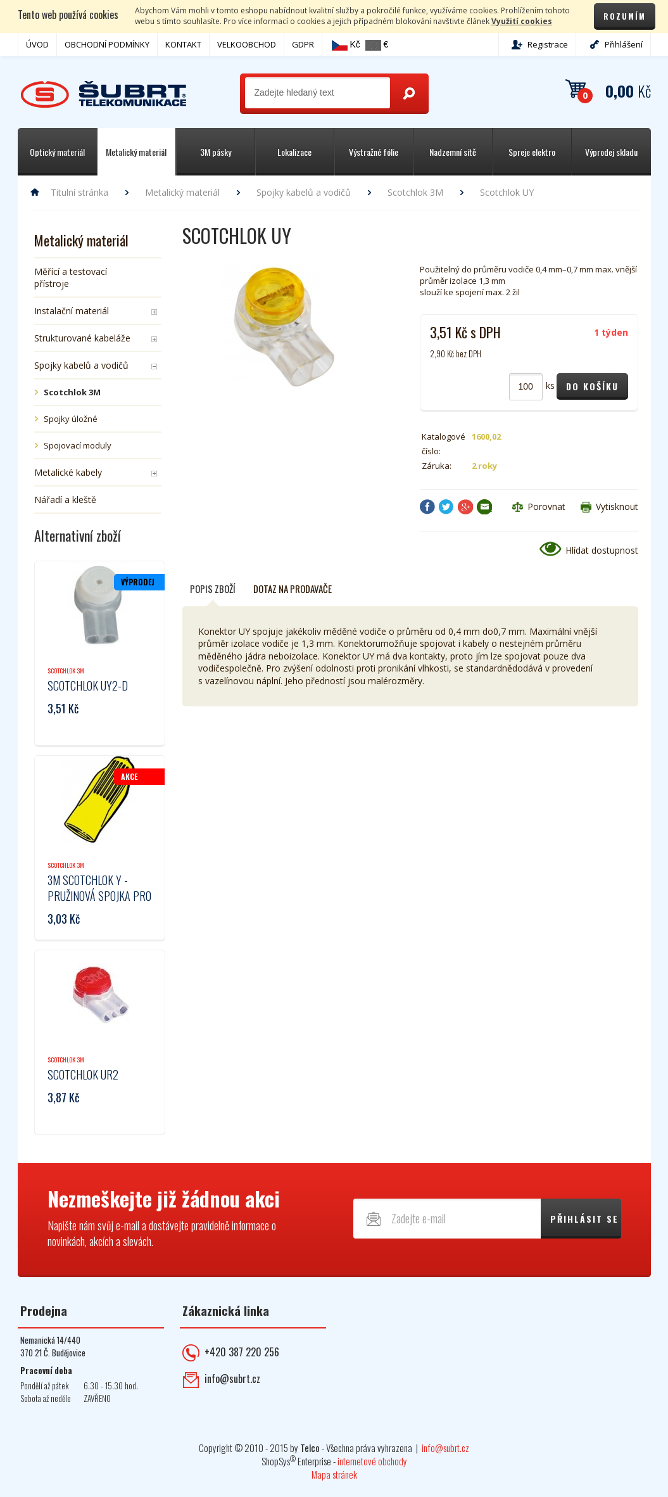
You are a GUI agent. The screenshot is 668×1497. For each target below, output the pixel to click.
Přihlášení (624, 44)
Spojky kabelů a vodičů (303, 192)
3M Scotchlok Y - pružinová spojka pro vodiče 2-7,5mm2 (99, 896)
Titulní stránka (79, 192)
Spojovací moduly (77, 445)
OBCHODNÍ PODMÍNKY (107, 44)
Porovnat (546, 506)
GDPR (303, 44)
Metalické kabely (68, 472)
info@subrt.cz (232, 1378)
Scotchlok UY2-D (87, 685)
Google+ (465, 506)
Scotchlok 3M (415, 192)
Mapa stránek (334, 1474)
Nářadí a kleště (65, 500)
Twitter (446, 506)
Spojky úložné (71, 418)
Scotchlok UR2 (82, 1074)
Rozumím (624, 16)
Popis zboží (213, 589)
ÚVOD (37, 44)
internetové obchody (372, 1461)
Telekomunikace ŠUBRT (103, 94)
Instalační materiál (71, 311)
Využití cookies (521, 21)
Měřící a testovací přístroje (70, 277)
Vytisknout (617, 506)
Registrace (547, 44)
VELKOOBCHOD (246, 44)
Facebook (427, 506)
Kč (346, 45)
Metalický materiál (182, 192)
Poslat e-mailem (484, 506)
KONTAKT (183, 44)
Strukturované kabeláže (82, 338)
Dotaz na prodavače (292, 589)
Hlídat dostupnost (601, 550)
